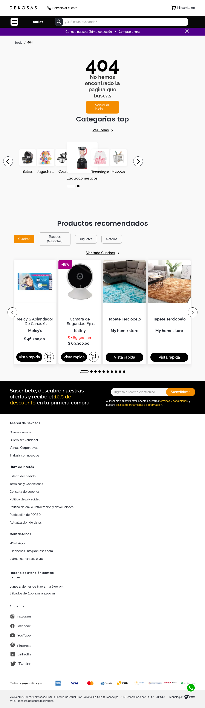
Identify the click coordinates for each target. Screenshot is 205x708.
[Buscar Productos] (59, 22)
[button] (71, 186)
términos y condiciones (173, 401)
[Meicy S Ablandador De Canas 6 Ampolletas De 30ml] (35, 312)
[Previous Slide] (8, 161)
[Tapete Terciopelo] (124, 312)
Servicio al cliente (64, 8)
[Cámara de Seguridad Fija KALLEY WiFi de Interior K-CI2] (79, 312)
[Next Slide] (138, 161)
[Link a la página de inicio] (18, 42)
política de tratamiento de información (139, 404)
